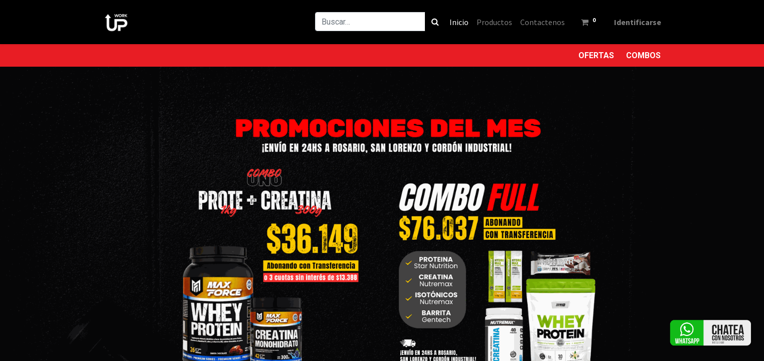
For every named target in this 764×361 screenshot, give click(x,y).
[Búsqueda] (430, 21)
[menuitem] (454, 22)
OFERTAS (596, 55)
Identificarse (633, 22)
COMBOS (643, 55)
